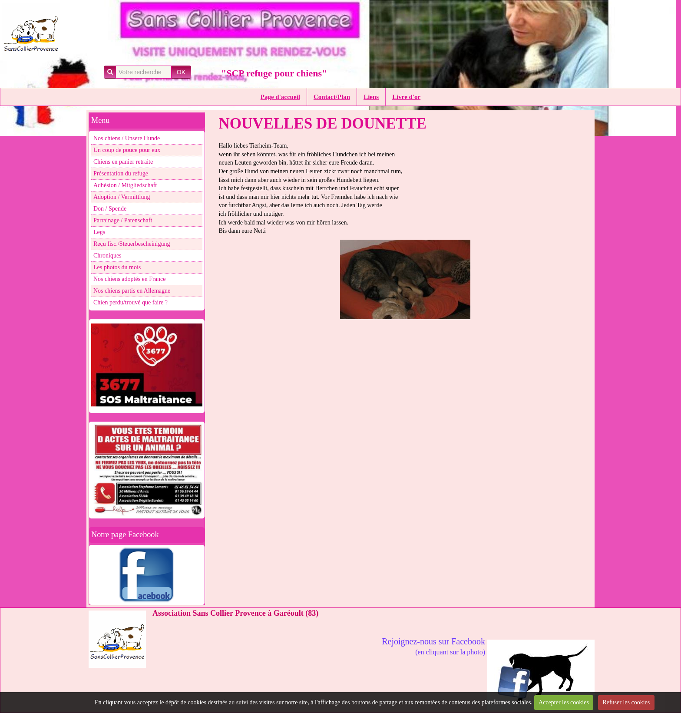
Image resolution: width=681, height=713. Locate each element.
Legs (99, 232)
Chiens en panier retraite (123, 161)
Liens (371, 96)
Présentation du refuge (120, 173)
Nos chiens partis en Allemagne (131, 290)
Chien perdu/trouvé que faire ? (130, 302)
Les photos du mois (117, 267)
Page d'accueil (280, 96)
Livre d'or (406, 96)
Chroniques (107, 255)
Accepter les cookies (564, 702)
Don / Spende (109, 208)
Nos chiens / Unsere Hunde (126, 138)
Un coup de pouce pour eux (126, 150)
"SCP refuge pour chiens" (274, 73)
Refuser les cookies (626, 702)
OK (181, 72)
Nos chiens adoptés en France (129, 279)
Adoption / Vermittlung (121, 197)
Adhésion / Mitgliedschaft (125, 185)
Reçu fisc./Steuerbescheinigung (131, 244)
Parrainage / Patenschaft (122, 220)
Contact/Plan (332, 96)
